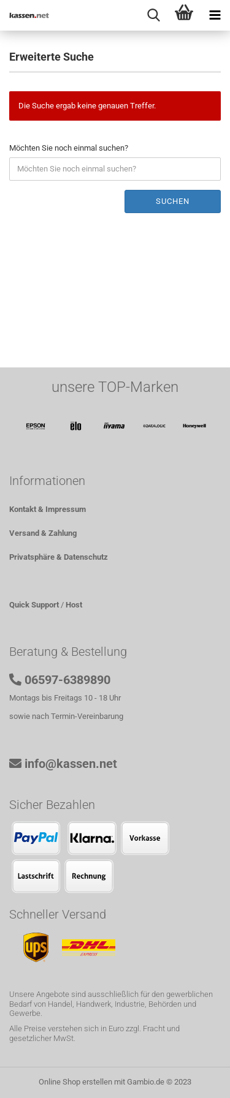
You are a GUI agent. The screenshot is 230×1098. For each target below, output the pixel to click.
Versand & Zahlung (43, 533)
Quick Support (34, 604)
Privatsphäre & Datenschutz (58, 557)
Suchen (173, 201)
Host (74, 604)
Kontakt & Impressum (47, 509)
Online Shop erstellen (75, 1081)
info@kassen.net (71, 763)
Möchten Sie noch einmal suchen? (68, 147)
